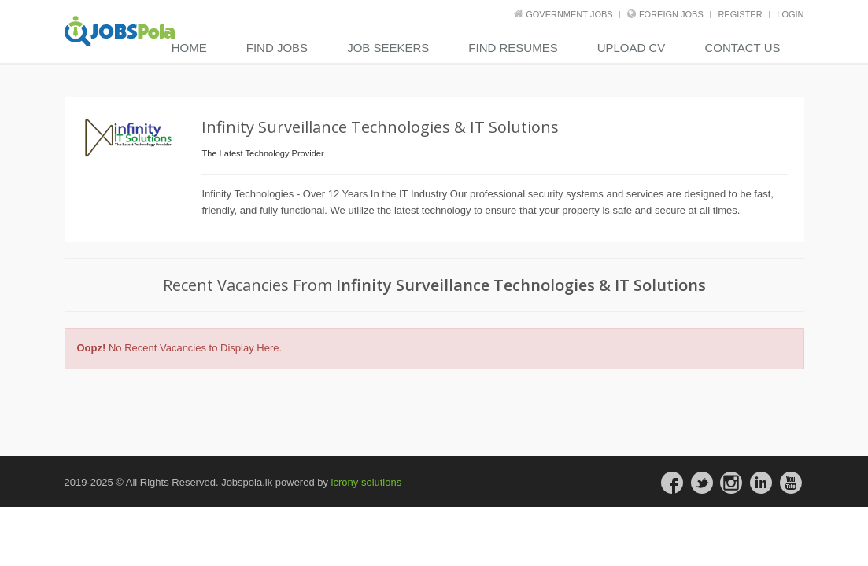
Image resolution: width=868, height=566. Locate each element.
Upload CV (631, 47)
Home (189, 47)
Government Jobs (569, 14)
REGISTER (740, 14)
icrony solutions (366, 482)
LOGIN (790, 14)
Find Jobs (277, 47)
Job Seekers (388, 47)
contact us (742, 47)
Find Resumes (512, 47)
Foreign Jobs (671, 14)
